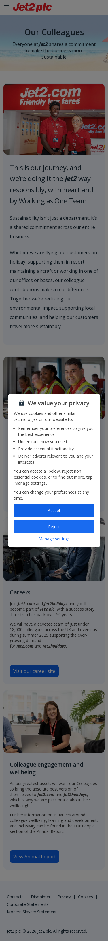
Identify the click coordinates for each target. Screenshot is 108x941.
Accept (54, 510)
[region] (54, 470)
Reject (54, 526)
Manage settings (54, 538)
